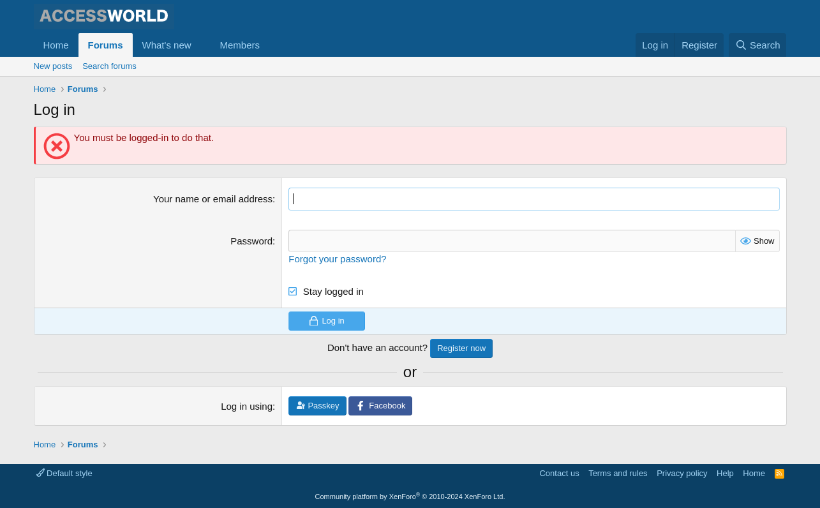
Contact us (559, 472)
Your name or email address (212, 198)
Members (240, 45)
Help (725, 472)
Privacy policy (682, 472)
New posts (53, 66)
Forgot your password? (337, 258)
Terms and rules (617, 472)
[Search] (758, 45)
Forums (105, 45)
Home (56, 45)
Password (251, 240)
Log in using (246, 406)
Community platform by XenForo (410, 496)
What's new (166, 45)
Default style (64, 472)
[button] (201, 45)
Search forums (109, 66)
